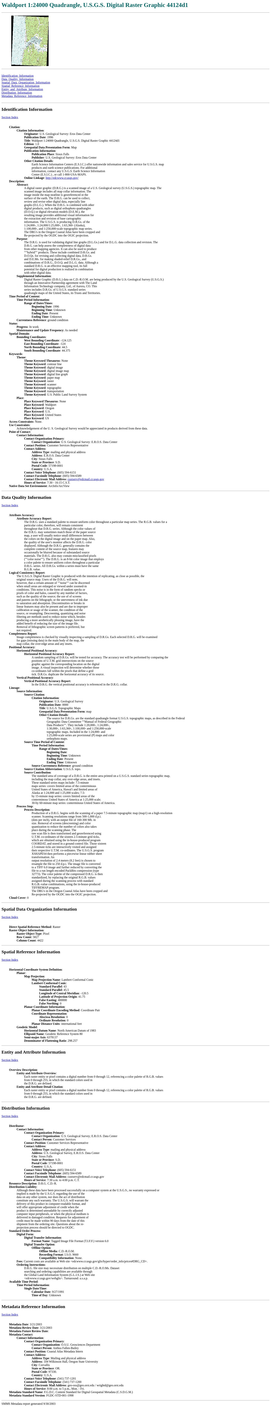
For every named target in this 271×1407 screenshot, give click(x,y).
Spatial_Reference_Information (21, 85)
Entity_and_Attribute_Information (22, 89)
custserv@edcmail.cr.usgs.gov (86, 479)
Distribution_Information (17, 92)
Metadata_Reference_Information (22, 96)
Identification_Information (18, 75)
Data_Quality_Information (18, 79)
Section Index (10, 117)
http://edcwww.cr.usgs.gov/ (62, 177)
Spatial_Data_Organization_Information (26, 82)
